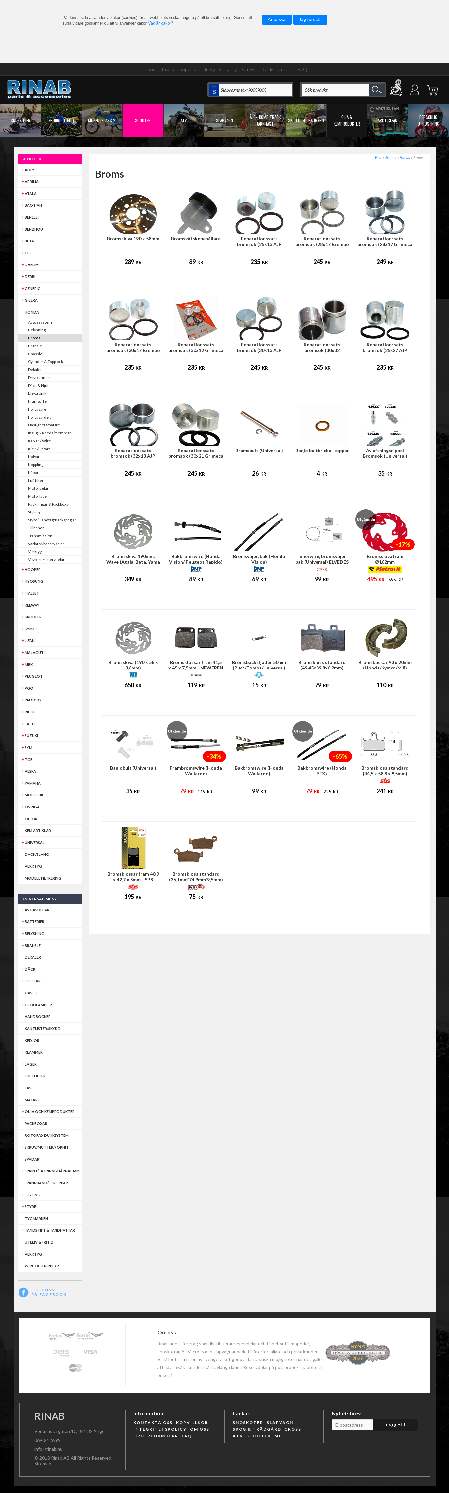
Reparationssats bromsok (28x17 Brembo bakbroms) (322, 244)
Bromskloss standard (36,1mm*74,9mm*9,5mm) (196, 876)
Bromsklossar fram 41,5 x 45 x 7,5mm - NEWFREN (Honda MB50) (195, 667)
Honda (405, 157)
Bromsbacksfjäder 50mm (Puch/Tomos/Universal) (259, 664)
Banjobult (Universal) (133, 768)
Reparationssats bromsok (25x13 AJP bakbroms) (259, 244)
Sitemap (42, 1463)
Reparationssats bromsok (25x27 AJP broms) (385, 350)
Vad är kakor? (160, 23)
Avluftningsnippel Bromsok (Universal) (385, 453)
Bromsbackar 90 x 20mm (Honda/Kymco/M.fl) (385, 664)
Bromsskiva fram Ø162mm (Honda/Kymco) (385, 561)
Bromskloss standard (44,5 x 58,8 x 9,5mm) (385, 770)
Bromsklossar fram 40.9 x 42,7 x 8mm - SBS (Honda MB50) (133, 879)
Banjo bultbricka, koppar (322, 450)
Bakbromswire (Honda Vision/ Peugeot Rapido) (196, 559)
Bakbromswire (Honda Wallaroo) (259, 770)
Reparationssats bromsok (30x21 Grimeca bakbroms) (195, 456)
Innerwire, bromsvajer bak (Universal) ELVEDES (322, 559)
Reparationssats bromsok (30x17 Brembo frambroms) (133, 350)
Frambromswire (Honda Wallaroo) (196, 770)
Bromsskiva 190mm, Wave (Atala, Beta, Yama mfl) (133, 561)
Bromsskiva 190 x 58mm (133, 238)
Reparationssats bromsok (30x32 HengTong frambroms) (322, 350)
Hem (378, 157)
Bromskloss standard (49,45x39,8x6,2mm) (322, 664)
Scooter (391, 157)
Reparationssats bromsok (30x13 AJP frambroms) (259, 350)
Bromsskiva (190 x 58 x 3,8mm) (133, 664)
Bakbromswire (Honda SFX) (322, 770)
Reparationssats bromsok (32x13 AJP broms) (133, 456)
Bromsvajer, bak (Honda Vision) (259, 559)
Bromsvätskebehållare (196, 238)
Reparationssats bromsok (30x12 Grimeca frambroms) (195, 350)
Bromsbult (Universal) (259, 450)
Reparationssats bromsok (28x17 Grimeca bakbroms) (384, 244)
